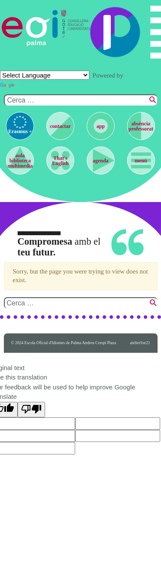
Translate (21, 85)
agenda (101, 161)
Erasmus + (20, 131)
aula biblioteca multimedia (20, 160)
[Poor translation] (31, 410)
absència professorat (140, 126)
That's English (60, 160)
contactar (60, 126)
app (101, 126)
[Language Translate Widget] (44, 75)
